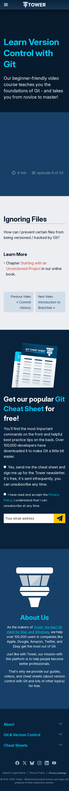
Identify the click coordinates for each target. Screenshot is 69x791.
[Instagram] (39, 765)
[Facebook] (17, 765)
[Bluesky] (32, 765)
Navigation (6, 5)
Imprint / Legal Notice (14, 772)
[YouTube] (54, 765)
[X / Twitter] (25, 765)
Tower (34, 5)
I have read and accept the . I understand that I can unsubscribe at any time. (31, 500)
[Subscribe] (59, 518)
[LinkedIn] (47, 765)
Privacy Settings (57, 773)
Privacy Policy (37, 772)
